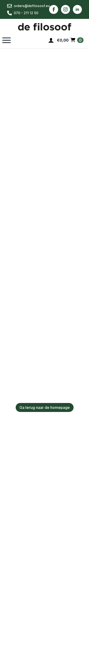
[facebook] (53, 9)
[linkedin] (77, 9)
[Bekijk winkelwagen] (70, 40)
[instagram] (65, 9)
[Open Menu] (6, 40)
